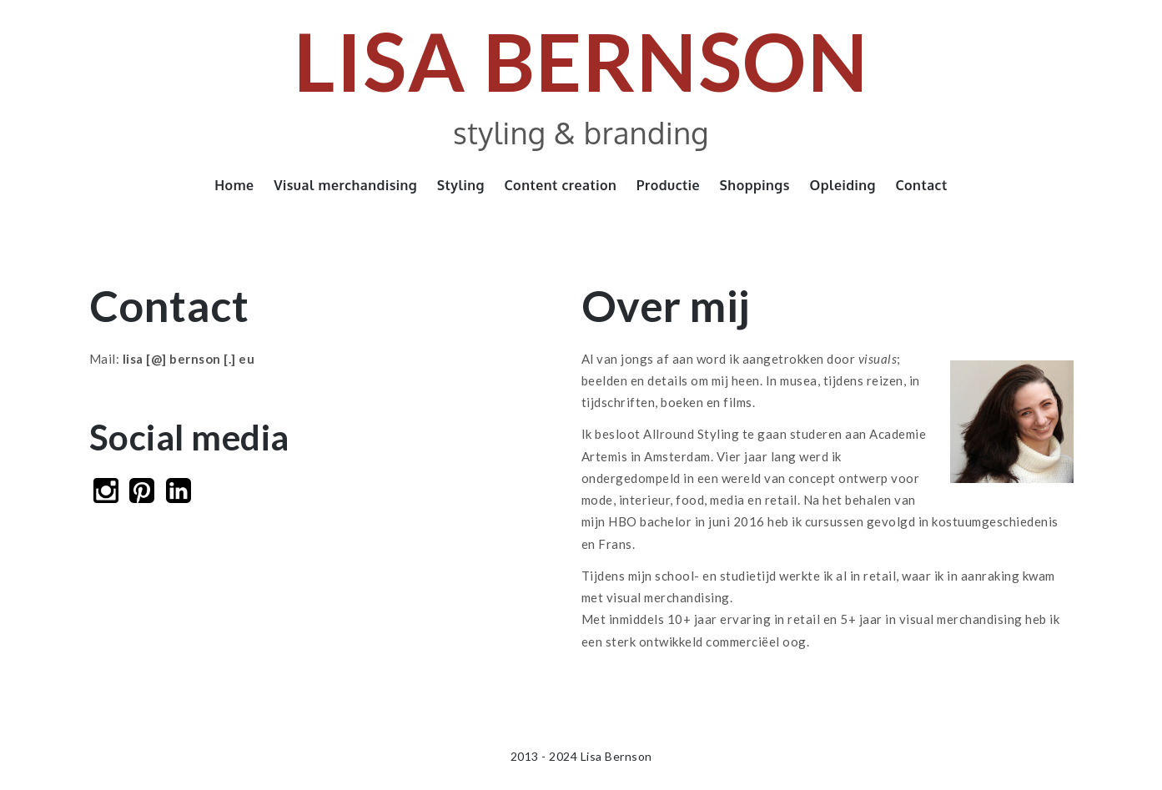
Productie (668, 185)
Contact (921, 185)
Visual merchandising (345, 185)
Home (234, 185)
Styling (461, 185)
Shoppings (755, 185)
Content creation (560, 185)
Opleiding (842, 185)
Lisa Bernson (581, 60)
